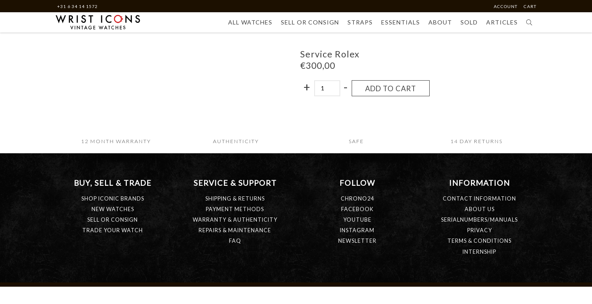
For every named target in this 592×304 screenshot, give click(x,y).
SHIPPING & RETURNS (235, 198)
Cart (530, 6)
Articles (502, 22)
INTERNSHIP (479, 252)
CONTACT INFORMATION (479, 198)
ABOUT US (480, 209)
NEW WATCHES (112, 209)
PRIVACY (479, 230)
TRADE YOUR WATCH (112, 230)
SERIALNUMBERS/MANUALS (479, 220)
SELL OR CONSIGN (112, 220)
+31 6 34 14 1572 (77, 6)
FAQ (235, 241)
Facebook (357, 209)
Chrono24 (357, 198)
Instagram (357, 230)
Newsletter (357, 241)
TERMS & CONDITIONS (479, 241)
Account (506, 6)
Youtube (357, 220)
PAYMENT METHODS (235, 209)
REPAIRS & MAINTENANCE (235, 230)
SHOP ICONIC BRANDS (112, 198)
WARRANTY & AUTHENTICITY (235, 220)
